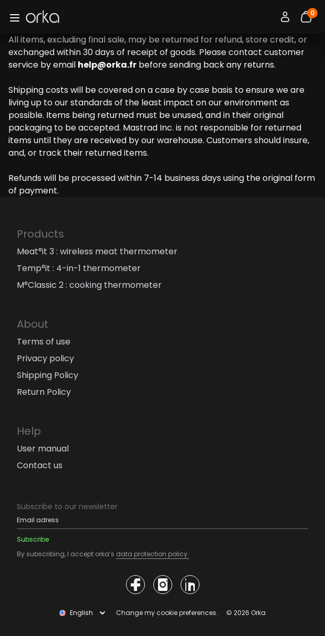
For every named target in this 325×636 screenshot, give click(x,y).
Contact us (39, 465)
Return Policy (44, 392)
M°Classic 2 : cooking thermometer (89, 285)
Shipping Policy (47, 375)
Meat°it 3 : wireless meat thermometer (97, 251)
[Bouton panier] (306, 16)
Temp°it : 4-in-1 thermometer (79, 268)
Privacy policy (45, 358)
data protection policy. (152, 553)
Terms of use (43, 342)
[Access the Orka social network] (135, 584)
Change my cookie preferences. (167, 613)
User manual (43, 449)
